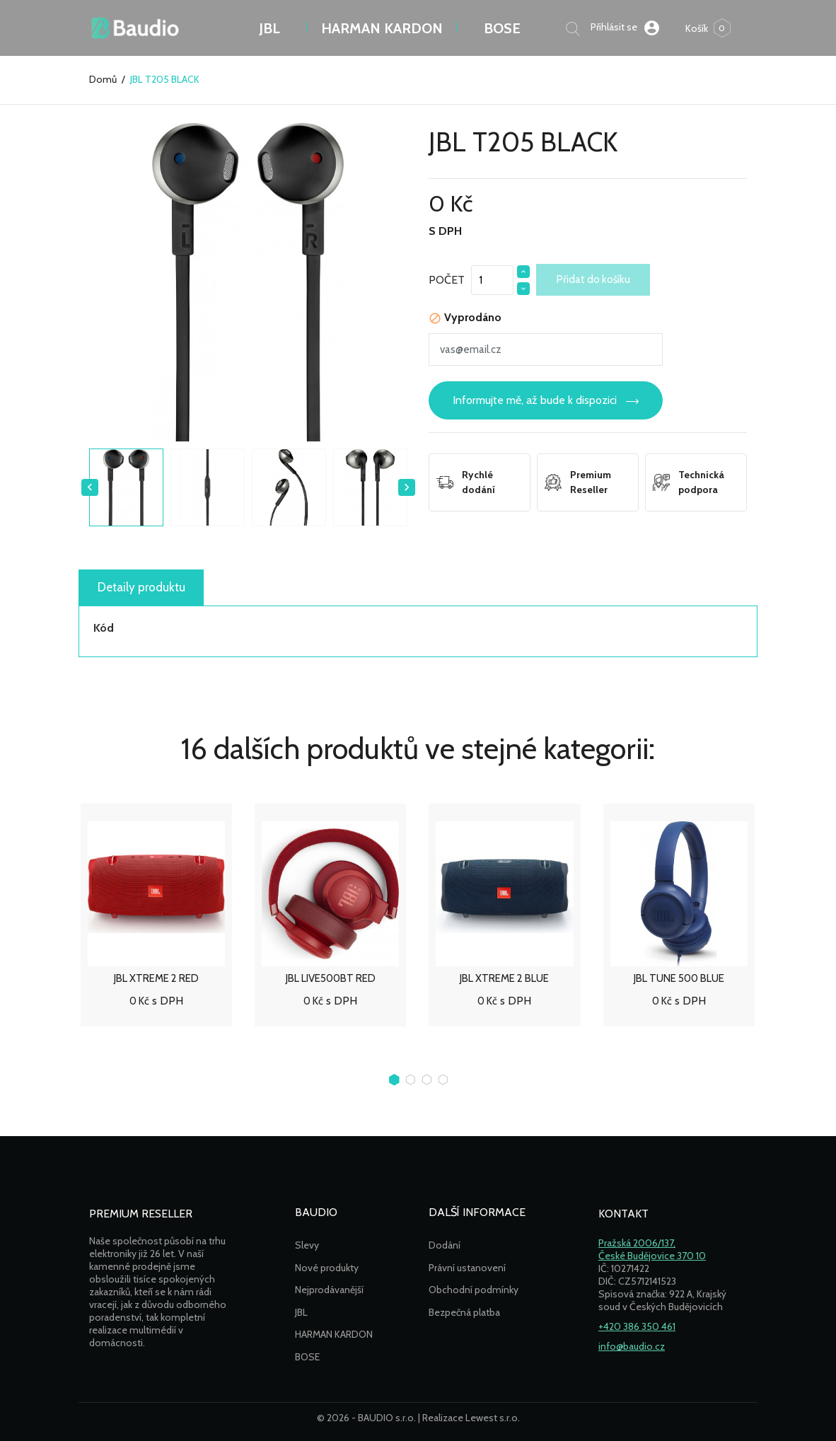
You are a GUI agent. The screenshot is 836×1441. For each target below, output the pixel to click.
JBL (269, 28)
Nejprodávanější (329, 1289)
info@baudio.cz (631, 1346)
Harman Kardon (382, 28)
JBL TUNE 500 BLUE (679, 978)
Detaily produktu (141, 587)
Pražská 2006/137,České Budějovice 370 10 (652, 1249)
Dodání (444, 1245)
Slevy (307, 1245)
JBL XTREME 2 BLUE (504, 978)
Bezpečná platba (464, 1312)
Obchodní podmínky (473, 1289)
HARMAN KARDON (334, 1334)
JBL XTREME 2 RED (156, 978)
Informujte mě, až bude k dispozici (535, 400)
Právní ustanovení (467, 1267)
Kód (103, 628)
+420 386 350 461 (636, 1326)
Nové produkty (327, 1267)
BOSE (502, 28)
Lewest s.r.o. (492, 1417)
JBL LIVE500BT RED (331, 978)
